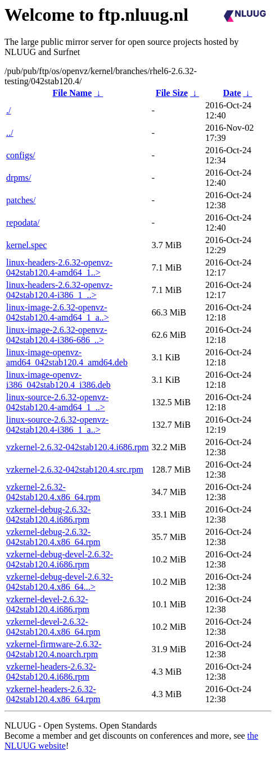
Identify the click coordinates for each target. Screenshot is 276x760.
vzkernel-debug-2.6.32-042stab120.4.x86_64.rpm (53, 537)
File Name (72, 93)
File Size (172, 93)
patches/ (20, 200)
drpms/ (18, 177)
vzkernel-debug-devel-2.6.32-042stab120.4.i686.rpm (59, 559)
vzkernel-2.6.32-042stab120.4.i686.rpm (77, 447)
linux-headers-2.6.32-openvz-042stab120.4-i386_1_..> (59, 290)
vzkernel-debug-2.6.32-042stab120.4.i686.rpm (48, 514)
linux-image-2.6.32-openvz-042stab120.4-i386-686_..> (56, 335)
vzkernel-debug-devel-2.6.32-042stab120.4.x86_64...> (59, 582)
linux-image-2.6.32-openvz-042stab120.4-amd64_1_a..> (57, 312)
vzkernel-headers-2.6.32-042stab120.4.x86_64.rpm (53, 694)
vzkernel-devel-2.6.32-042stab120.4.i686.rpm (47, 604)
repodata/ (23, 222)
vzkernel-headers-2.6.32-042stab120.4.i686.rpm (51, 671)
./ (8, 110)
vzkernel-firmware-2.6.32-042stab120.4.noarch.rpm (54, 649)
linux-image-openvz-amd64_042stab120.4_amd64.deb (67, 357)
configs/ (20, 155)
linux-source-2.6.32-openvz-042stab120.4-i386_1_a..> (57, 424)
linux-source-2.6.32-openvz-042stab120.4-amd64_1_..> (57, 402)
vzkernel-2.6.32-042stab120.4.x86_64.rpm (53, 492)
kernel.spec (26, 245)
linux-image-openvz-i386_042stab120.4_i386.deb (58, 380)
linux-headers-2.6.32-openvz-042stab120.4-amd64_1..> (59, 267)
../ (9, 133)
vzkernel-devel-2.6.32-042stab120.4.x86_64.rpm (53, 627)
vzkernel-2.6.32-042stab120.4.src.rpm (74, 469)
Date (232, 93)
